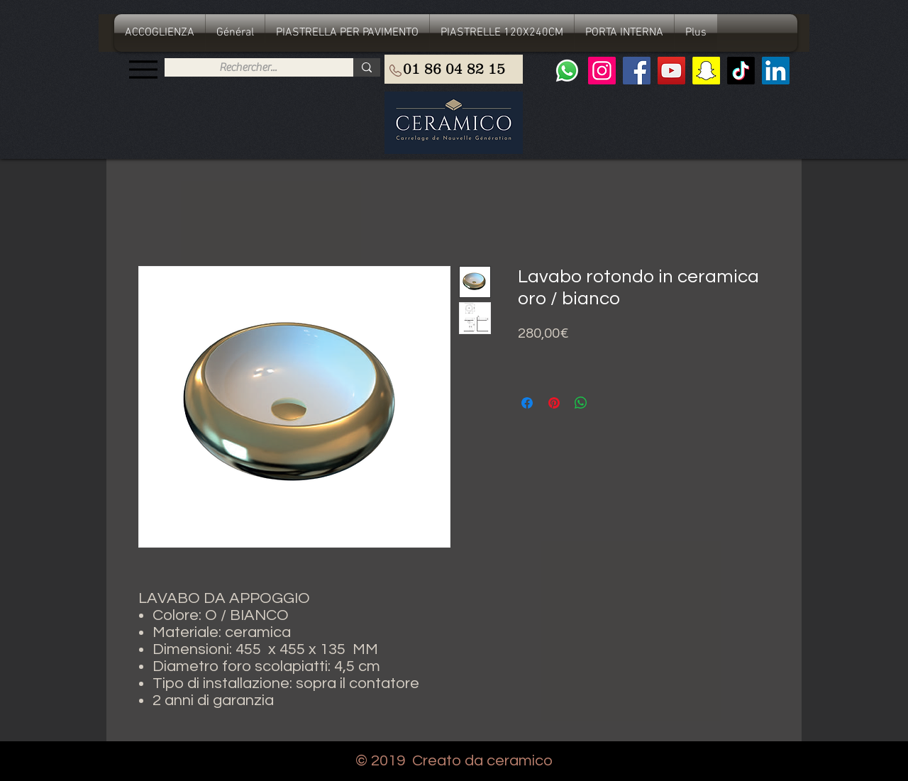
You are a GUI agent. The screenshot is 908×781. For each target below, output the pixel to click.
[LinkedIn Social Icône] (776, 70)
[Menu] (143, 69)
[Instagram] (602, 70)
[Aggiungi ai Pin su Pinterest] (554, 402)
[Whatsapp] (567, 70)
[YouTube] (671, 70)
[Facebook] (636, 70)
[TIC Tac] (741, 70)
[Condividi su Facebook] (527, 402)
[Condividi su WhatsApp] (580, 402)
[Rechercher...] (247, 67)
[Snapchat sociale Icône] (706, 70)
